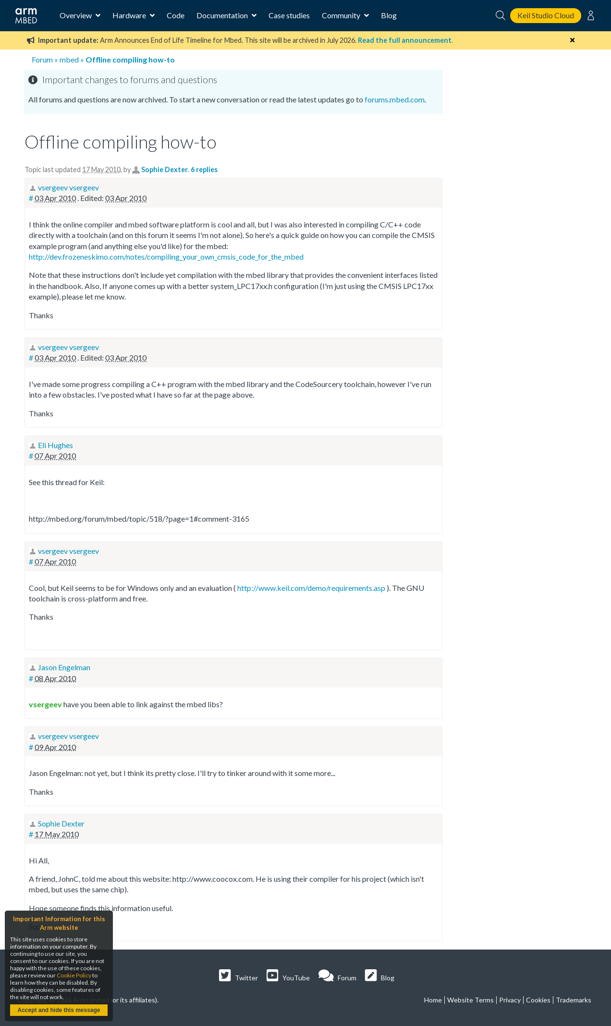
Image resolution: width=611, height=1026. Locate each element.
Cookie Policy (74, 975)
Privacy (510, 1000)
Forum (42, 59)
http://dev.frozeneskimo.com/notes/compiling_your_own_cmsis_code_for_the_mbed (166, 256)
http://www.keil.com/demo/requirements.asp (311, 587)
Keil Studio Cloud (545, 15)
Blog (389, 15)
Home (433, 1000)
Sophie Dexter (164, 169)
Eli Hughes (55, 445)
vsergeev (45, 704)
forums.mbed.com (395, 99)
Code (175, 15)
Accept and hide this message (58, 1010)
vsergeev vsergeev (68, 187)
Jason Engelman (64, 667)
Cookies (538, 1000)
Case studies (289, 15)
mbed (69, 59)
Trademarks (573, 1000)
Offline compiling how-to (130, 59)
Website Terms (470, 1000)
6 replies (204, 169)
